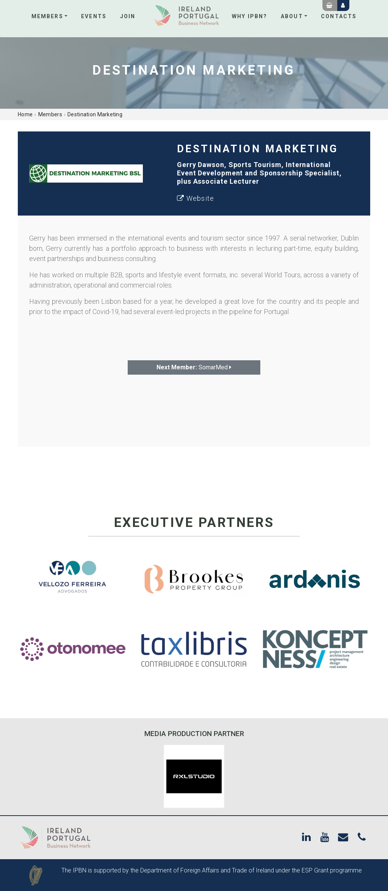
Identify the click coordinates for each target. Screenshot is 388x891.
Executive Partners (194, 522)
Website (195, 198)
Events (93, 16)
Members (47, 16)
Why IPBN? (249, 16)
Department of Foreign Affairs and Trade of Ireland (207, 870)
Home (25, 114)
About (292, 16)
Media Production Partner (194, 733)
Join (127, 16)
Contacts (339, 16)
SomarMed (194, 367)
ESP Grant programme (332, 870)
